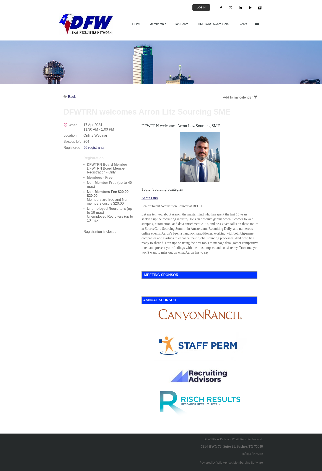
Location (70, 135)
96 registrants (93, 147)
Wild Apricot (224, 462)
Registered (71, 147)
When (73, 125)
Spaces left (72, 141)
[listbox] (241, 97)
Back (72, 97)
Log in (201, 7)
